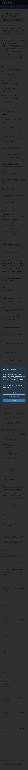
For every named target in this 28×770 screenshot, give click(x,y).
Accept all (14, 400)
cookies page (6, 387)
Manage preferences (14, 396)
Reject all (14, 392)
